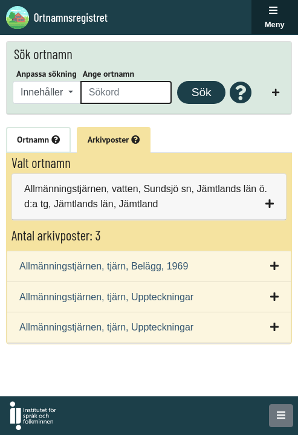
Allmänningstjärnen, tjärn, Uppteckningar (106, 297)
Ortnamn (38, 139)
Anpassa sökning (46, 73)
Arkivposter (114, 139)
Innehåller (43, 92)
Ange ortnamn (108, 73)
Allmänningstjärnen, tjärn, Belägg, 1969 (103, 266)
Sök (202, 92)
